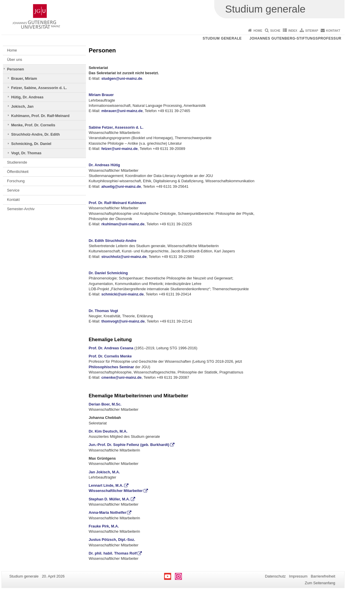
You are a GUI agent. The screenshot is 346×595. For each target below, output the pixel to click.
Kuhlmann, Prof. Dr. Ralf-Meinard (40, 116)
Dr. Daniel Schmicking (108, 273)
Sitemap (311, 30)
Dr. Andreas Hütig (104, 165)
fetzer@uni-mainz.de (119, 148)
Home (257, 30)
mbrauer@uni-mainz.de (122, 111)
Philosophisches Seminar (111, 367)
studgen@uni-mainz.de (121, 78)
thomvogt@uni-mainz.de (123, 321)
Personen (15, 69)
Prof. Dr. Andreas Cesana (111, 348)
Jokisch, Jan (22, 106)
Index (292, 30)
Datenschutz (275, 576)
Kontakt (333, 30)
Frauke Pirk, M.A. (104, 526)
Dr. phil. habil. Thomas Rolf (113, 553)
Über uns (14, 59)
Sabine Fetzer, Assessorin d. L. (116, 127)
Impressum (298, 576)
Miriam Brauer (101, 95)
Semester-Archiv (21, 209)
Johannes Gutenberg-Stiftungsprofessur (295, 38)
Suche (275, 30)
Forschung (15, 181)
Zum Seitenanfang (320, 583)
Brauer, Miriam (24, 78)
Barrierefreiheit (323, 576)
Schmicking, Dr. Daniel (31, 143)
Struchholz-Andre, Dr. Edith (35, 134)
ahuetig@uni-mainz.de (121, 186)
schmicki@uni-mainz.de (122, 294)
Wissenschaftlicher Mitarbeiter (116, 490)
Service (13, 190)
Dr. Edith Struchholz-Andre (113, 240)
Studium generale (222, 38)
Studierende (17, 162)
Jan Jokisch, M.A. (104, 472)
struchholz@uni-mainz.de (123, 256)
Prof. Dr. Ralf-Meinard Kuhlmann (117, 203)
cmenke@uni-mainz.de (121, 377)
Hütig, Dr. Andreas (27, 97)
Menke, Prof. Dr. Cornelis (33, 125)
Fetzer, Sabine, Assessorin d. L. (39, 88)
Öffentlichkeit (18, 171)
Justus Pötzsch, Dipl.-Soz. (112, 539)
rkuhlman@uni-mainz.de (122, 224)
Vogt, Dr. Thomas (26, 153)
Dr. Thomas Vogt (103, 311)
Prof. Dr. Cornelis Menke (110, 356)
